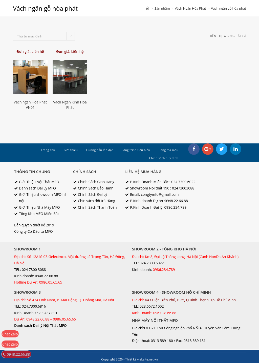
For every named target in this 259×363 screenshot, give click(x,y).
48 (225, 36)
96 (232, 36)
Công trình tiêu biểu (135, 150)
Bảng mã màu (168, 150)
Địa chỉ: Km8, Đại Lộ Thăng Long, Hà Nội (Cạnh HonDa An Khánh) (185, 256)
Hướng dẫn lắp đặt (99, 150)
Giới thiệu (71, 150)
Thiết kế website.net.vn (141, 359)
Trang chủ (48, 150)
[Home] (147, 8)
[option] (70, 77)
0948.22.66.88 (16, 354)
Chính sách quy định (163, 158)
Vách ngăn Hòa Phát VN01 (30, 105)
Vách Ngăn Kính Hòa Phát (70, 105)
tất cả (241, 36)
